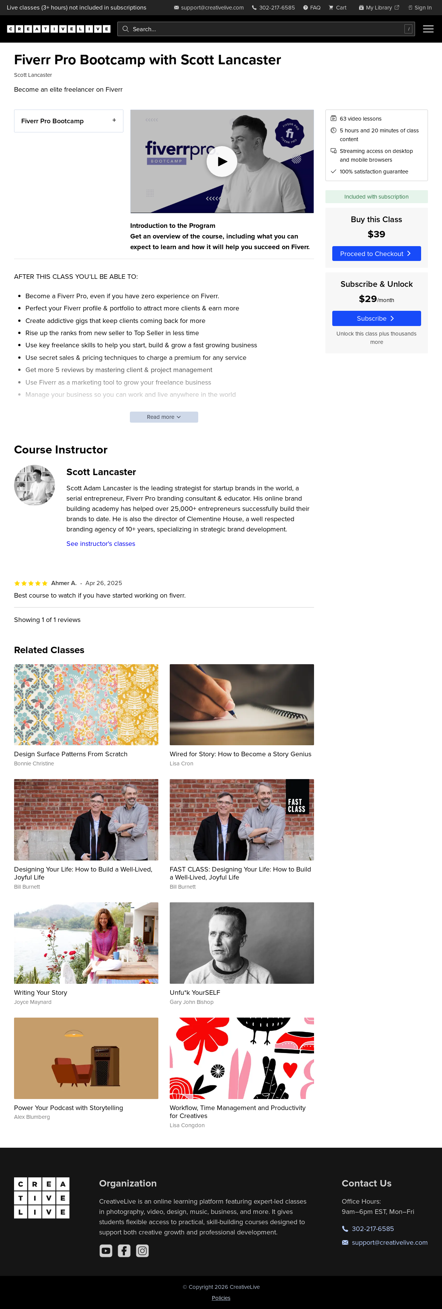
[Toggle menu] (428, 29)
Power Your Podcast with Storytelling (68, 1107)
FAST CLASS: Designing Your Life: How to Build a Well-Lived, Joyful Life (240, 873)
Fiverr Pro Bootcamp (52, 121)
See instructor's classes (100, 543)
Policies (221, 1298)
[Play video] (222, 161)
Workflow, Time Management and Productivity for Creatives (238, 1112)
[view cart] (339, 7)
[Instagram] (142, 1251)
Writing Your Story (40, 992)
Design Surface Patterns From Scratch (71, 754)
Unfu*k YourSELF (195, 992)
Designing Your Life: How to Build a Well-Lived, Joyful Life (83, 873)
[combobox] (266, 29)
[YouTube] (106, 1251)
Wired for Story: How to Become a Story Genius (240, 754)
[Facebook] (124, 1251)
